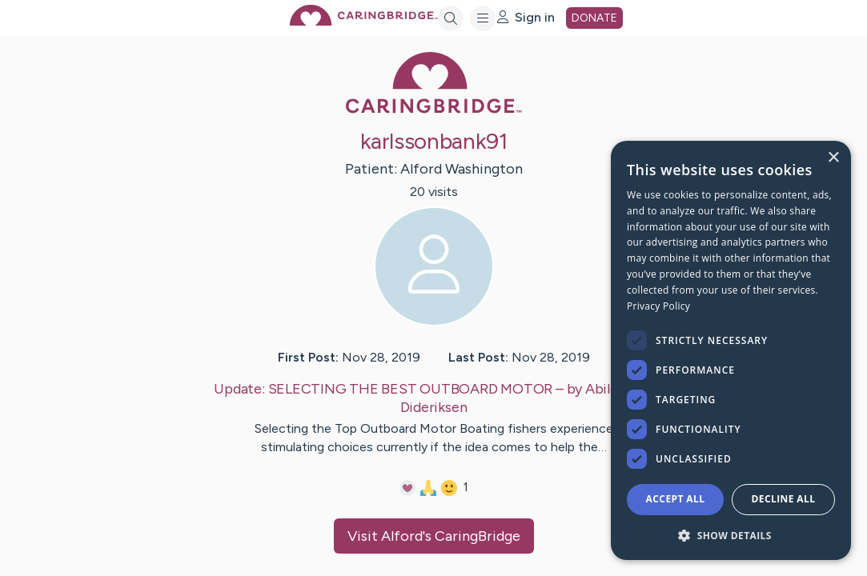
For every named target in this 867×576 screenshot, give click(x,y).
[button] (731, 535)
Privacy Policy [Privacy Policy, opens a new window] (658, 306)
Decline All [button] (784, 499)
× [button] (833, 158)
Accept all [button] (675, 499)
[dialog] (731, 350)
